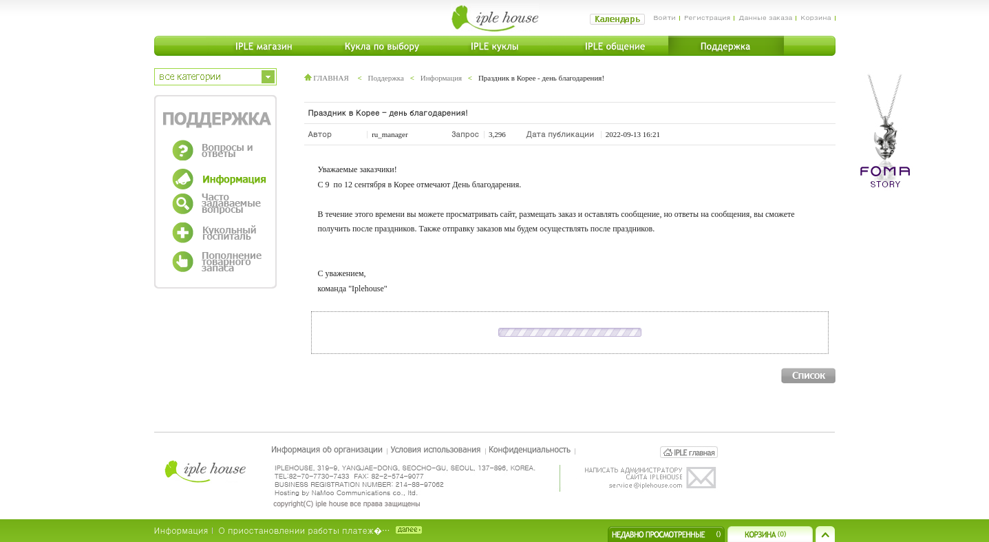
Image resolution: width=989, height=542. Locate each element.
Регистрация (707, 17)
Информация (441, 78)
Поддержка (386, 78)
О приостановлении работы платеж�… (304, 530)
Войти (664, 17)
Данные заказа (765, 17)
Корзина (815, 17)
